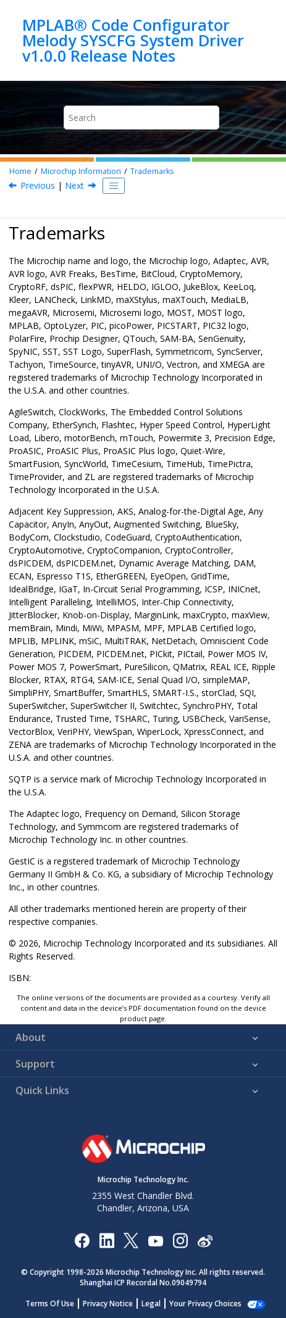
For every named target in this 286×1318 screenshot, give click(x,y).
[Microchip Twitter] (131, 1240)
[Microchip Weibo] (204, 1240)
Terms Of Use (49, 1303)
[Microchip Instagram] (180, 1240)
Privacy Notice (108, 1303)
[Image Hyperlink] (155, 1240)
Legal (151, 1303)
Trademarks (152, 171)
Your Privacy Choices (205, 1303)
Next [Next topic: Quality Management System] (74, 185)
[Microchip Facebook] (82, 1240)
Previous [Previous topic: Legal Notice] (37, 185)
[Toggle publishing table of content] (114, 186)
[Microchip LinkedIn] (106, 1240)
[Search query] (142, 118)
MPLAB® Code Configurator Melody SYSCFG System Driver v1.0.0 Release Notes (133, 40)
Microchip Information (81, 171)
